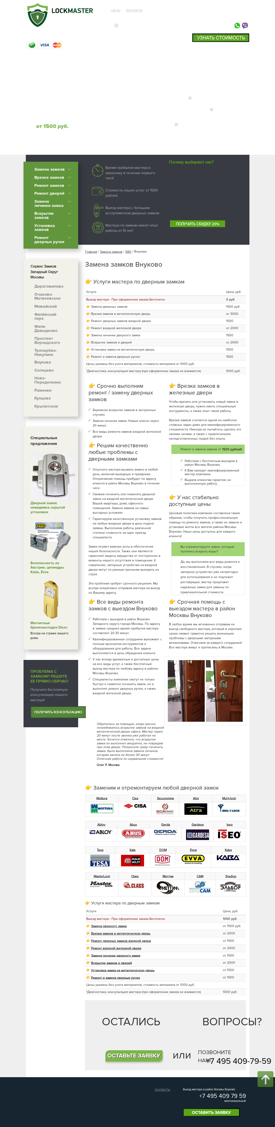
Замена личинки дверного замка (115, 955)
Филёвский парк (45, 316)
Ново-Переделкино (47, 380)
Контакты (134, 10)
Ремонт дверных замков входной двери (121, 941)
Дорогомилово (48, 286)
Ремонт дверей (49, 193)
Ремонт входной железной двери (116, 948)
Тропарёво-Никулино (45, 352)
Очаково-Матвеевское (47, 296)
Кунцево (42, 398)
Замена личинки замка (49, 203)
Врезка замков (49, 177)
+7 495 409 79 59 (219, 15)
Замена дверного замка (109, 926)
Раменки (42, 390)
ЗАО (128, 252)
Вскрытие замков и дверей (111, 963)
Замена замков (49, 169)
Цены (115, 10)
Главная (91, 252)
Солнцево (44, 370)
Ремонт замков (49, 185)
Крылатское (46, 406)
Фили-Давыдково (45, 328)
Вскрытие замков (44, 215)
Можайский (45, 306)
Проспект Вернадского (47, 340)
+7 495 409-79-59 (238, 1061)
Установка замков (44, 227)
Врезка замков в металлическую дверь (120, 934)
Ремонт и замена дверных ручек (115, 978)
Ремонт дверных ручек (49, 239)
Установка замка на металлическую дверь (122, 970)
